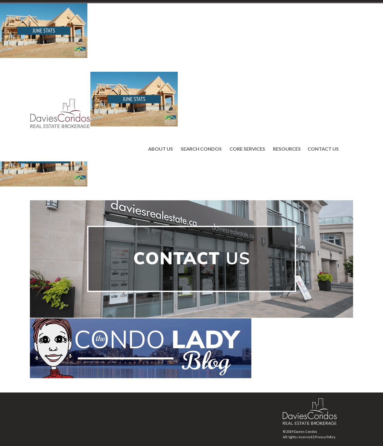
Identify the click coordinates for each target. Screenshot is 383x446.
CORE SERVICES (247, 148)
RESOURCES (287, 148)
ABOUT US (160, 148)
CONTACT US (323, 148)
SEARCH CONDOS (201, 148)
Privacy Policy (324, 437)
